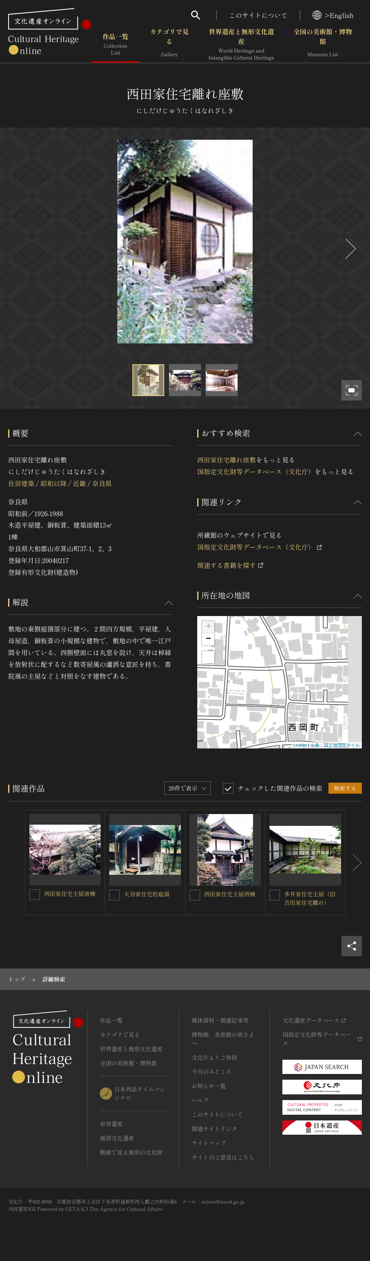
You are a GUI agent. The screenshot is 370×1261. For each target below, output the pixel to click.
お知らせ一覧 (209, 1086)
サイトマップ (209, 1143)
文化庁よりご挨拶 (214, 1057)
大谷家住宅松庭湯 (147, 894)
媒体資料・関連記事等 (220, 1020)
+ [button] (208, 627)
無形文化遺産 (117, 1138)
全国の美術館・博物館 (322, 44)
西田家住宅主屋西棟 (229, 894)
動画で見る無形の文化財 (131, 1152)
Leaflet (300, 745)
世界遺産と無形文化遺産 (241, 44)
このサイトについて (258, 15)
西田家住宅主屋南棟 (69, 893)
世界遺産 (111, 1124)
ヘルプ (200, 1100)
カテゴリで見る (169, 44)
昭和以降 (53, 483)
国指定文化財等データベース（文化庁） (256, 471)
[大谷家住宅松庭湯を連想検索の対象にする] (114, 895)
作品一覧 (115, 44)
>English (333, 15)
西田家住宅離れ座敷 (226, 459)
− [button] (208, 639)
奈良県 (102, 483)
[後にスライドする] (349, 249)
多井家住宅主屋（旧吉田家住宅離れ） (309, 898)
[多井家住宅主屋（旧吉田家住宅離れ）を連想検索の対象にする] (274, 895)
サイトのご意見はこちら (223, 1157)
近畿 (79, 483)
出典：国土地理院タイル (335, 745)
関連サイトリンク (214, 1129)
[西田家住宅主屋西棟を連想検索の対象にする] (194, 895)
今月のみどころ (211, 1071)
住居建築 (21, 483)
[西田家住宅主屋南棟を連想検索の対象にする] (34, 894)
